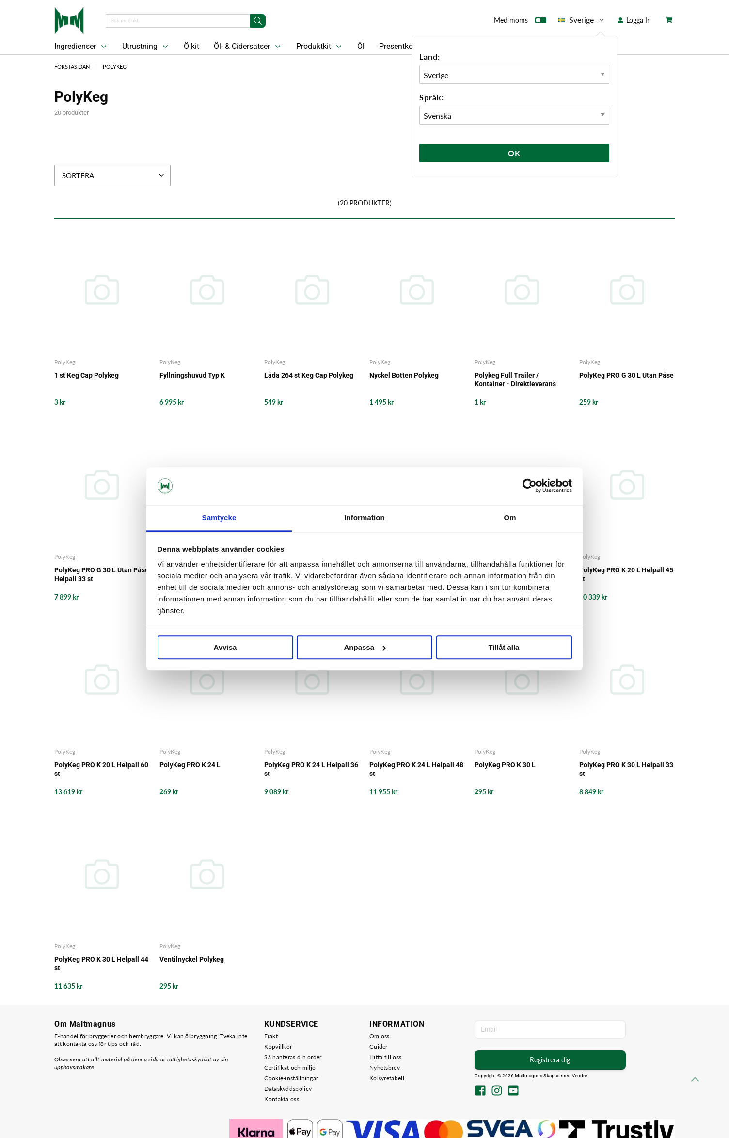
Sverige (581, 20)
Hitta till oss (385, 1056)
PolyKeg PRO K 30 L (505, 765)
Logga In (634, 20)
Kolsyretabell (386, 1078)
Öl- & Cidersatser (248, 46)
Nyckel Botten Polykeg (404, 375)
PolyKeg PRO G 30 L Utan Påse (626, 375)
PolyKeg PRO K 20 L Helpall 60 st (101, 769)
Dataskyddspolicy (288, 1088)
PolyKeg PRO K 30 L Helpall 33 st (626, 769)
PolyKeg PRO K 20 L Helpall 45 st (626, 574)
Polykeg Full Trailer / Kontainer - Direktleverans (515, 379)
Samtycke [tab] (219, 517)
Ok (514, 153)
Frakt (271, 1036)
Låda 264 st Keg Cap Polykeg (308, 375)
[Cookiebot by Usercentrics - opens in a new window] (529, 486)
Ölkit (191, 46)
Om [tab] (510, 517)
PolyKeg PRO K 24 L (190, 765)
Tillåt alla (504, 647)
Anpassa (365, 647)
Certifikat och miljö (290, 1067)
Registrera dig (550, 1060)
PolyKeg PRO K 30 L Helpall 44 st (101, 963)
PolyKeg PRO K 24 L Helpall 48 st (416, 769)
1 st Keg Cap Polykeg (86, 375)
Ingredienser (81, 46)
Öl (360, 46)
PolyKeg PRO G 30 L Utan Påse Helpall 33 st (101, 574)
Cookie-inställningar (291, 1078)
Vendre (579, 1075)
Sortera (114, 175)
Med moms (520, 22)
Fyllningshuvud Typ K (192, 375)
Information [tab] (364, 517)
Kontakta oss (281, 1099)
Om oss (379, 1036)
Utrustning (146, 46)
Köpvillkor (278, 1046)
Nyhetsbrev (384, 1067)
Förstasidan (72, 66)
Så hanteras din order (292, 1056)
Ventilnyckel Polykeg (191, 959)
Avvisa (225, 647)
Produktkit (320, 46)
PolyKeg (115, 66)
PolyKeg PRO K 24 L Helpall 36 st (311, 769)
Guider (378, 1046)
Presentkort (398, 46)
